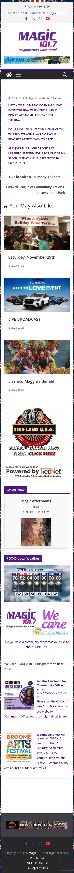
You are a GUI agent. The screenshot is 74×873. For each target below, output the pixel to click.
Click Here (41, 647)
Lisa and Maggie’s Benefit (31, 381)
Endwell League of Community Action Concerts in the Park (38, 190)
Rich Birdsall (46, 693)
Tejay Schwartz (37, 98)
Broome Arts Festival (51, 734)
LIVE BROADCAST (24, 319)
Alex (42, 738)
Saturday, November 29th (31, 257)
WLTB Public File (37, 863)
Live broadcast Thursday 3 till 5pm (32, 177)
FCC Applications (37, 868)
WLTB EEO (37, 858)
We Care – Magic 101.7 (20, 664)
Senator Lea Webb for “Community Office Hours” (51, 685)
